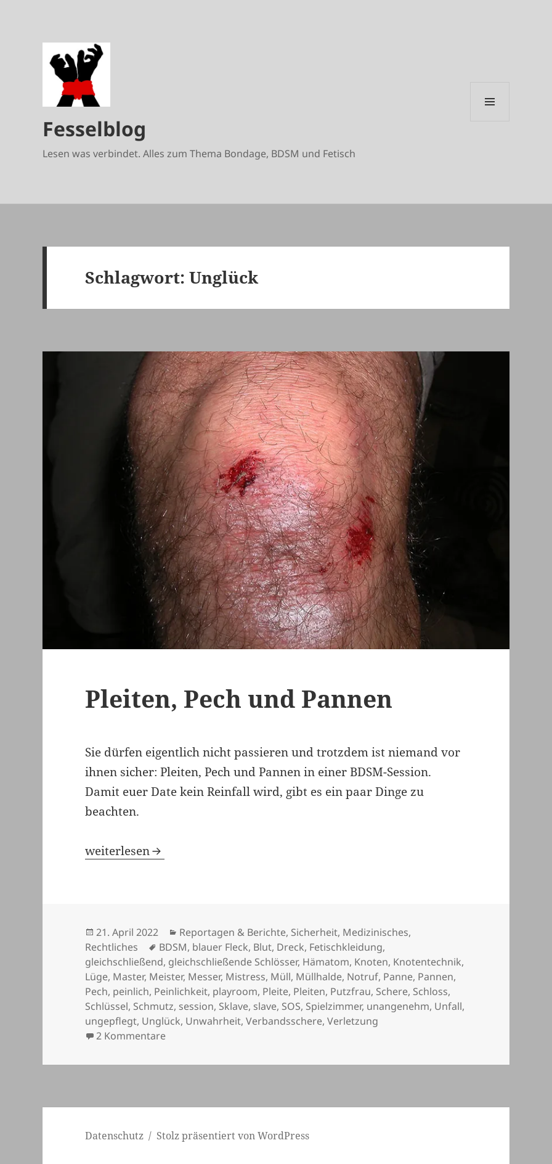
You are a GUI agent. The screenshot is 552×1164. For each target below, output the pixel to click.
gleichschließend (124, 962)
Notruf (362, 976)
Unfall (448, 1006)
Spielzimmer (334, 1006)
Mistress (245, 976)
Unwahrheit (213, 1021)
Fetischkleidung (346, 947)
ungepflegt (111, 1021)
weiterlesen (124, 851)
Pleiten (309, 991)
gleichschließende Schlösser (233, 962)
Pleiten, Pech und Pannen (238, 698)
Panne (398, 976)
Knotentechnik (427, 962)
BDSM (173, 947)
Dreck (290, 947)
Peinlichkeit (181, 991)
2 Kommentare (131, 1036)
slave (265, 1006)
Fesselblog (94, 128)
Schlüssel (106, 1006)
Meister (166, 976)
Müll (280, 976)
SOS (291, 1006)
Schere (392, 991)
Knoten (371, 962)
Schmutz (153, 1006)
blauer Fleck (220, 947)
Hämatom (325, 962)
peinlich (131, 991)
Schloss (430, 991)
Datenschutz (114, 1135)
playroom (235, 991)
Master (128, 976)
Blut (262, 947)
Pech (96, 991)
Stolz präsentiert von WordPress (232, 1135)
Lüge (96, 976)
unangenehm (398, 1006)
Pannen (435, 976)
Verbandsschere (284, 1021)
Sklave (233, 1006)
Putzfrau (350, 991)
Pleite (275, 991)
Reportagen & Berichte (232, 932)
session (196, 1006)
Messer (204, 976)
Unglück (161, 1021)
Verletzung (352, 1021)
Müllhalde (319, 976)
